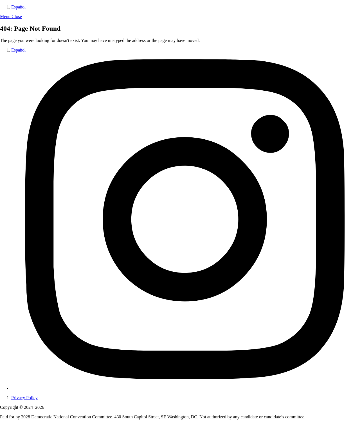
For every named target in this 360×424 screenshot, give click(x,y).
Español (18, 7)
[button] (11, 16)
